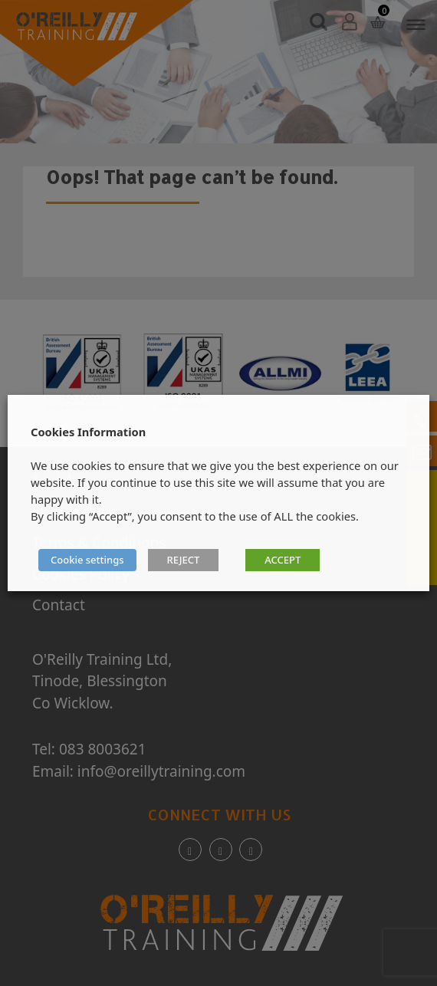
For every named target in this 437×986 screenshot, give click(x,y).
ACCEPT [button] (282, 560)
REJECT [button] (183, 560)
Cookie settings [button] (87, 560)
